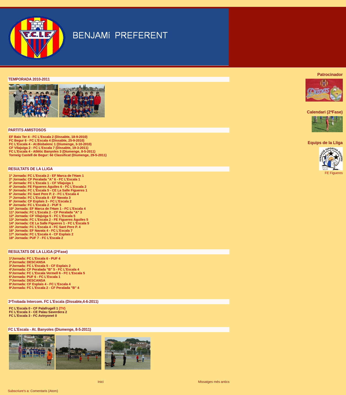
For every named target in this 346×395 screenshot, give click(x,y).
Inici (101, 382)
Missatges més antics (214, 382)
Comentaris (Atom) (44, 391)
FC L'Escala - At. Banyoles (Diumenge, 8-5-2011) (49, 329)
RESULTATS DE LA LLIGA (30, 169)
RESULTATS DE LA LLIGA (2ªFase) (38, 252)
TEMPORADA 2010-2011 (29, 79)
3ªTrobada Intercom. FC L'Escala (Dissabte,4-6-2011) (53, 302)
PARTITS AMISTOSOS (27, 130)
